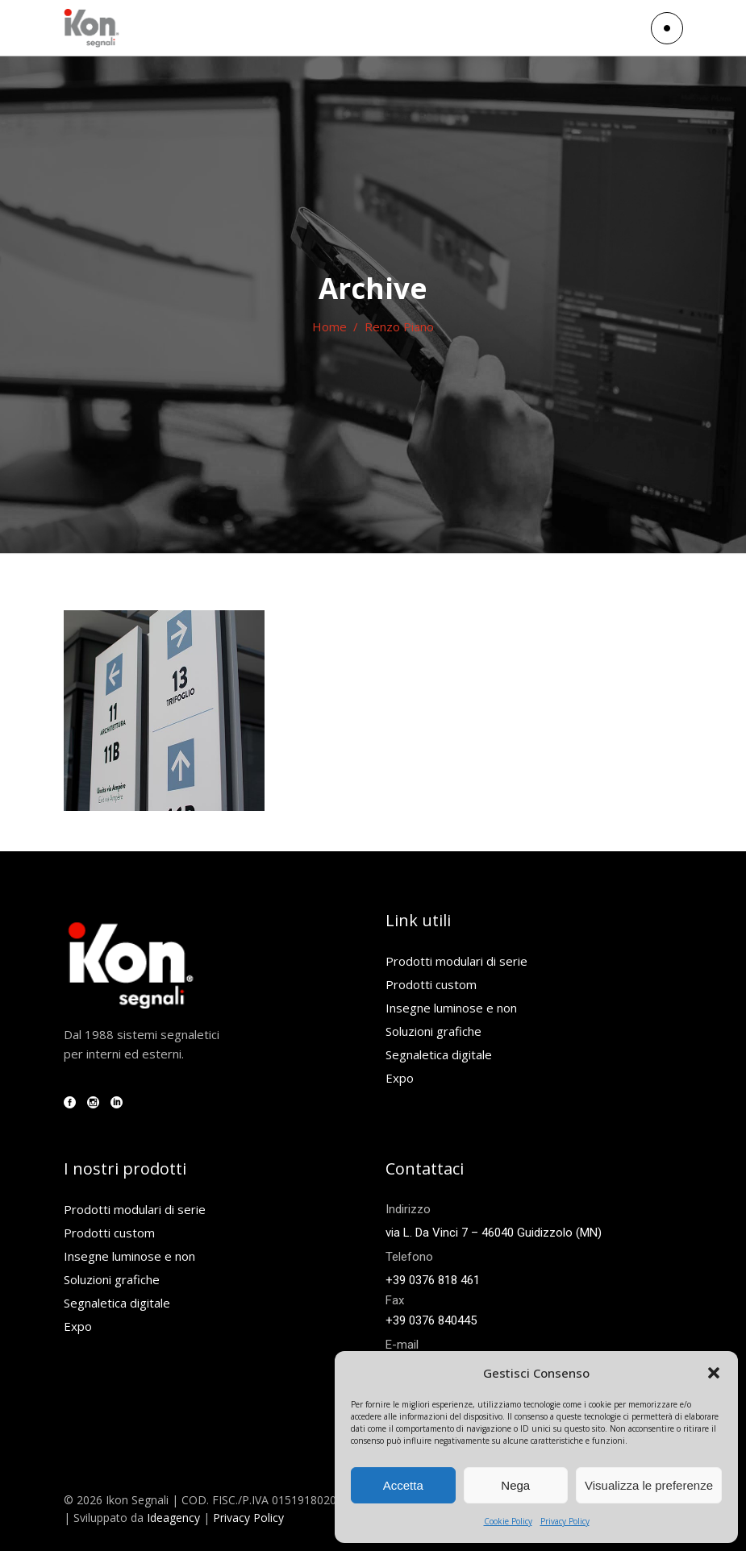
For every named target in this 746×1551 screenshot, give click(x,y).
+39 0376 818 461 (433, 1280)
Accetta (403, 1485)
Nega (515, 1485)
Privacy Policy (565, 1521)
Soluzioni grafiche (433, 1031)
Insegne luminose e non (451, 1008)
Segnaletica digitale (439, 1054)
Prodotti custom (431, 984)
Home (329, 326)
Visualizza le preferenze (649, 1485)
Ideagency (173, 1517)
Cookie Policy (508, 1521)
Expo (400, 1078)
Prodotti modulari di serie (456, 961)
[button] (714, 1373)
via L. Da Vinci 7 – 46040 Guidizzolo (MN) (494, 1232)
